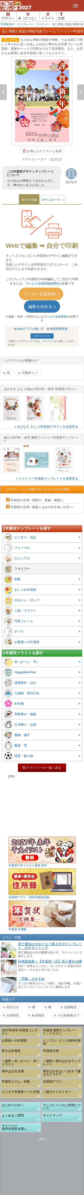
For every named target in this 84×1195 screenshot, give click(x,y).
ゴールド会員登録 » (41, 294)
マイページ (48, 341)
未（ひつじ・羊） (21, 661)
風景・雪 (15, 745)
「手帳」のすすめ (31, 979)
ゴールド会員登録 (55, 316)
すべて (14, 631)
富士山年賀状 (11, 1050)
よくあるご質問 (13, 1115)
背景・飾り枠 (18, 755)
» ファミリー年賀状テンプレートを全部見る (47, 478)
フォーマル (17, 547)
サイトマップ (52, 1115)
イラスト (48, 16)
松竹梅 (14, 703)
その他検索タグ (69, 1015)
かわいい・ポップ (21, 600)
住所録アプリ (52, 1081)
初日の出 (12, 1007)
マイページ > (42, 336)
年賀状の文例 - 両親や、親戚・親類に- (38, 500)
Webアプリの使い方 (30, 328)
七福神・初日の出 (21, 693)
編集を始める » (42, 306)
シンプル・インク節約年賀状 (62, 1042)
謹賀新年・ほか (20, 682)
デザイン (8, 16)
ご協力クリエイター (57, 1091)
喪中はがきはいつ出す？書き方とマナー (62, 1072)
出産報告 (12, 1015)
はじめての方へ (13, 1105)
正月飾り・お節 (20, 724)
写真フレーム (18, 621)
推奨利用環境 (58, 328)
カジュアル (17, 558)
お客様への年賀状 (21, 641)
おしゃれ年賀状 (20, 589)
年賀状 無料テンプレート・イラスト (59, 1031)
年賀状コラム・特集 (16, 1081)
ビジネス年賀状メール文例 (20, 1091)
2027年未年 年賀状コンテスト (20, 1031)
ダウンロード (50, 200)
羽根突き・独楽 (20, 714)
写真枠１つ (30, 373)
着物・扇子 (17, 735)
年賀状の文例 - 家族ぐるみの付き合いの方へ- (42, 507)
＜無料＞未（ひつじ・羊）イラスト (20, 1062)
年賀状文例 (51, 1050)
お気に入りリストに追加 (42, 151)
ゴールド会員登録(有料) (42, 283)
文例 (61, 16)
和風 (12, 579)
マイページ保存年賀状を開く (14, 1127)
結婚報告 (70, 1007)
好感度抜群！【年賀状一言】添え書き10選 (50, 961)
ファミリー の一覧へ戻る (42, 768)
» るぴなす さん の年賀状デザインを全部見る (46, 426)
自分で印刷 (29, 200)
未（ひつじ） (28, 16)
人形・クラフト (20, 610)
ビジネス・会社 (20, 537)
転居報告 (38, 1015)
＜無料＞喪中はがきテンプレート (62, 1062)
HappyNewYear (20, 672)
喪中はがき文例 (13, 1071)
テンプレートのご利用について (62, 1106)
